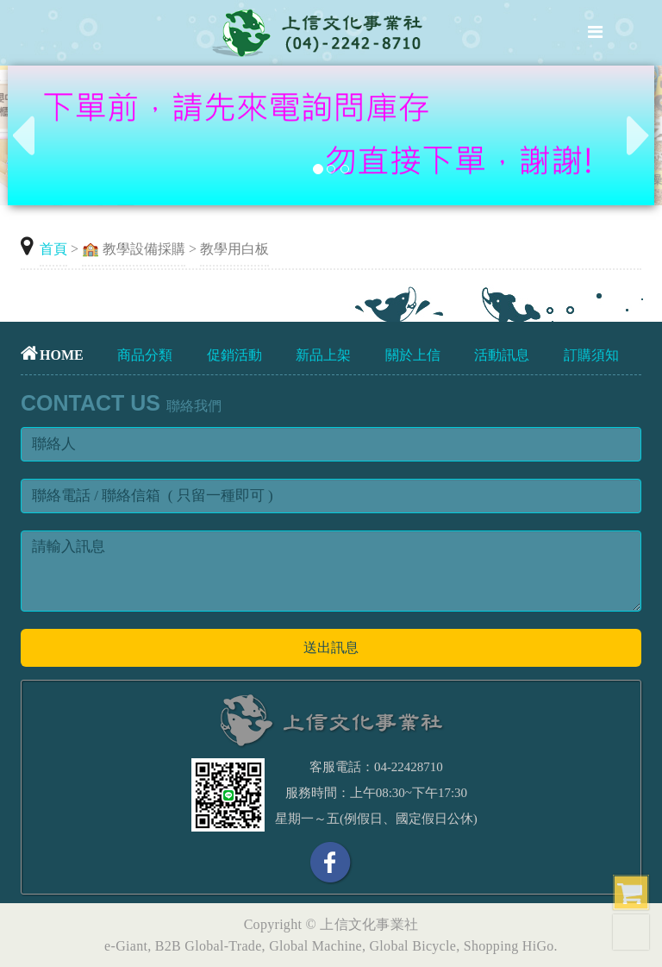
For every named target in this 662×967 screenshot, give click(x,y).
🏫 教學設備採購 (133, 249)
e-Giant (125, 946)
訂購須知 (591, 355)
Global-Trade (222, 946)
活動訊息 (501, 355)
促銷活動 (234, 355)
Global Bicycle (413, 946)
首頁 (53, 249)
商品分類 (144, 355)
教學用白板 (234, 249)
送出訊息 (331, 647)
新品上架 (323, 355)
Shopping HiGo (509, 946)
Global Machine (315, 946)
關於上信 (412, 355)
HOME (52, 355)
